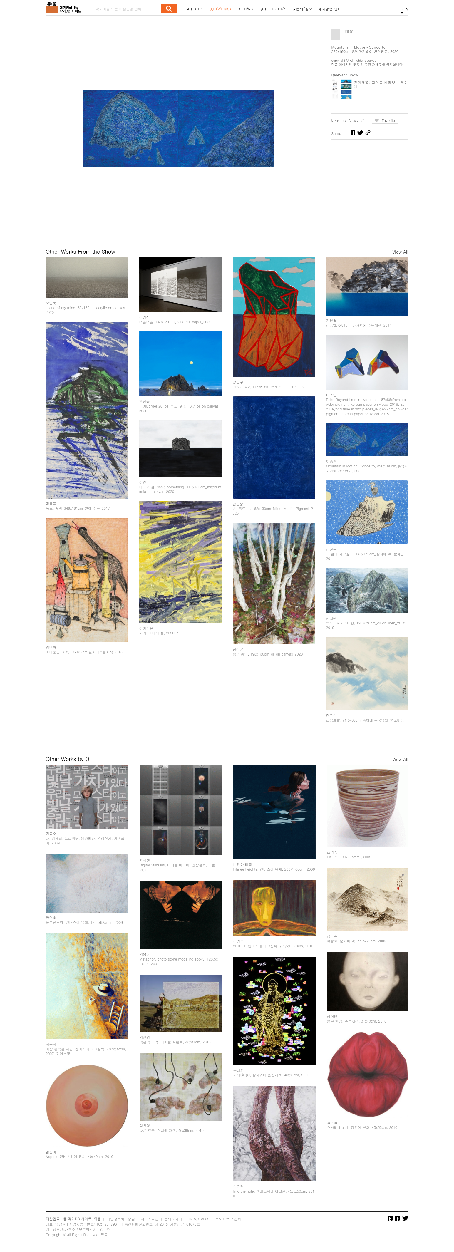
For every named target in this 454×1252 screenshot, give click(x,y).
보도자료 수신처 (228, 1218)
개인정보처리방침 (121, 1218)
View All (400, 252)
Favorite (388, 120)
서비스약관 (149, 1218)
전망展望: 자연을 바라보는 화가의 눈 (381, 84)
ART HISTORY (273, 9)
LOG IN (402, 9)
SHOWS (246, 9)
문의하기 (171, 1218)
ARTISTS (194, 9)
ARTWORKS (220, 9)
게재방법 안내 (330, 9)
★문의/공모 (302, 9)
